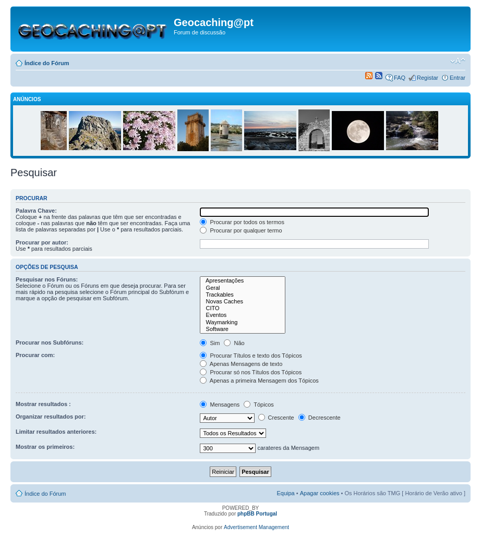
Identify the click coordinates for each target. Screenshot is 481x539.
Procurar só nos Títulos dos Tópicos (251, 372)
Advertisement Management (256, 527)
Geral (242, 288)
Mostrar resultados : (43, 404)
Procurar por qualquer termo (241, 230)
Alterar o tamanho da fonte (457, 61)
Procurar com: (35, 355)
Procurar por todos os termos (242, 222)
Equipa (285, 493)
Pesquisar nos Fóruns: (47, 279)
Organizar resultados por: (51, 416)
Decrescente (319, 417)
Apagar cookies (320, 493)
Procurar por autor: (42, 242)
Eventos (242, 315)
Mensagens (219, 404)
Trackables (242, 294)
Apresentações (242, 280)
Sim (210, 343)
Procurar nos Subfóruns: (49, 342)
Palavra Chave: (36, 210)
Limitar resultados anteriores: (56, 431)
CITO (242, 308)
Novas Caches (242, 301)
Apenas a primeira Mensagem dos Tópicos (259, 380)
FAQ (399, 78)
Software (242, 329)
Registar (427, 78)
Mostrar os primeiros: (45, 447)
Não (234, 343)
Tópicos (258, 404)
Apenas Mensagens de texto (241, 364)
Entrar (457, 78)
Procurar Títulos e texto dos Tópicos (251, 355)
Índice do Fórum (47, 63)
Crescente (276, 417)
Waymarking (242, 322)
